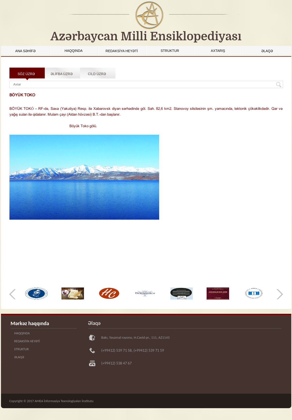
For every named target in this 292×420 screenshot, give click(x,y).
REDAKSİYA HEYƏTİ (121, 51)
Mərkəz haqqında (30, 323)
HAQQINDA (74, 51)
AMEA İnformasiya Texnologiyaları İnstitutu (64, 401)
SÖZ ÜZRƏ (26, 74)
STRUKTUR (170, 51)
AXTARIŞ (218, 51)
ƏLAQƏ (267, 51)
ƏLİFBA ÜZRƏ (62, 74)
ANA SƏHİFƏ (25, 51)
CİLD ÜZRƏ (97, 74)
